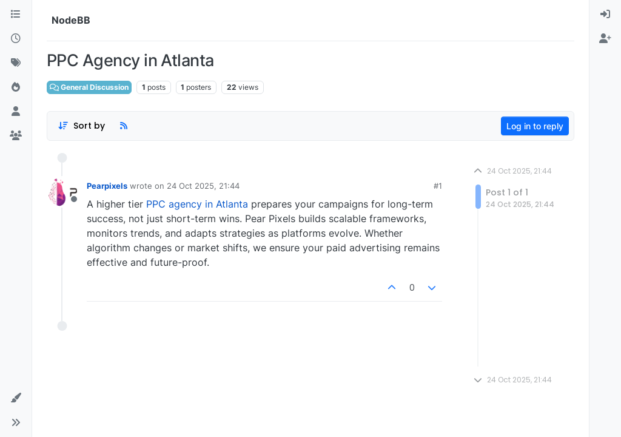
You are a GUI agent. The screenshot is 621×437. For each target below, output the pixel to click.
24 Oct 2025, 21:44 (203, 186)
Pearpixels (107, 186)
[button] (16, 398)
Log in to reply (534, 126)
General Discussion (89, 87)
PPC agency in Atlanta (197, 204)
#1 (438, 186)
